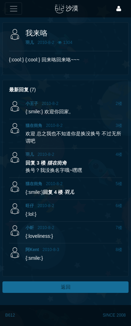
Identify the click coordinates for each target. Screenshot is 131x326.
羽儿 (30, 42)
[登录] (118, 8)
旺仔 (30, 205)
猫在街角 (34, 125)
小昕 (30, 227)
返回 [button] (66, 287)
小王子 (32, 103)
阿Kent (32, 249)
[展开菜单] (13, 8)
